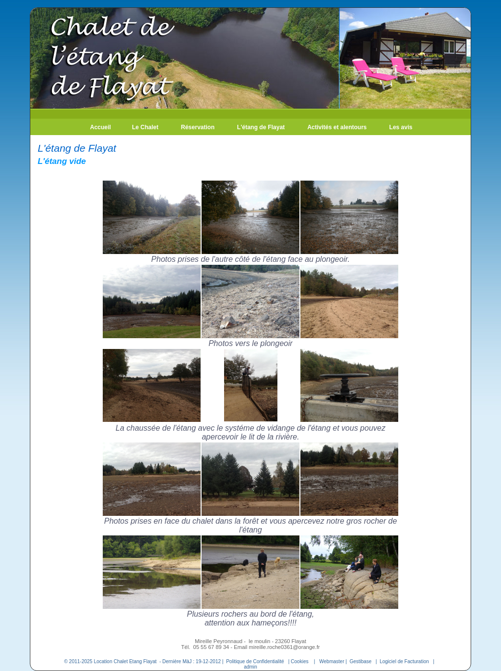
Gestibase (360, 661)
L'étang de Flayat (261, 127)
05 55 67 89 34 (211, 647)
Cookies (299, 661)
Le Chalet (145, 127)
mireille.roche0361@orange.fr (284, 647)
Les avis (400, 127)
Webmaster (331, 661)
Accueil (100, 127)
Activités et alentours (336, 127)
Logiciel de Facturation (404, 661)
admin (250, 667)
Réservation (198, 127)
